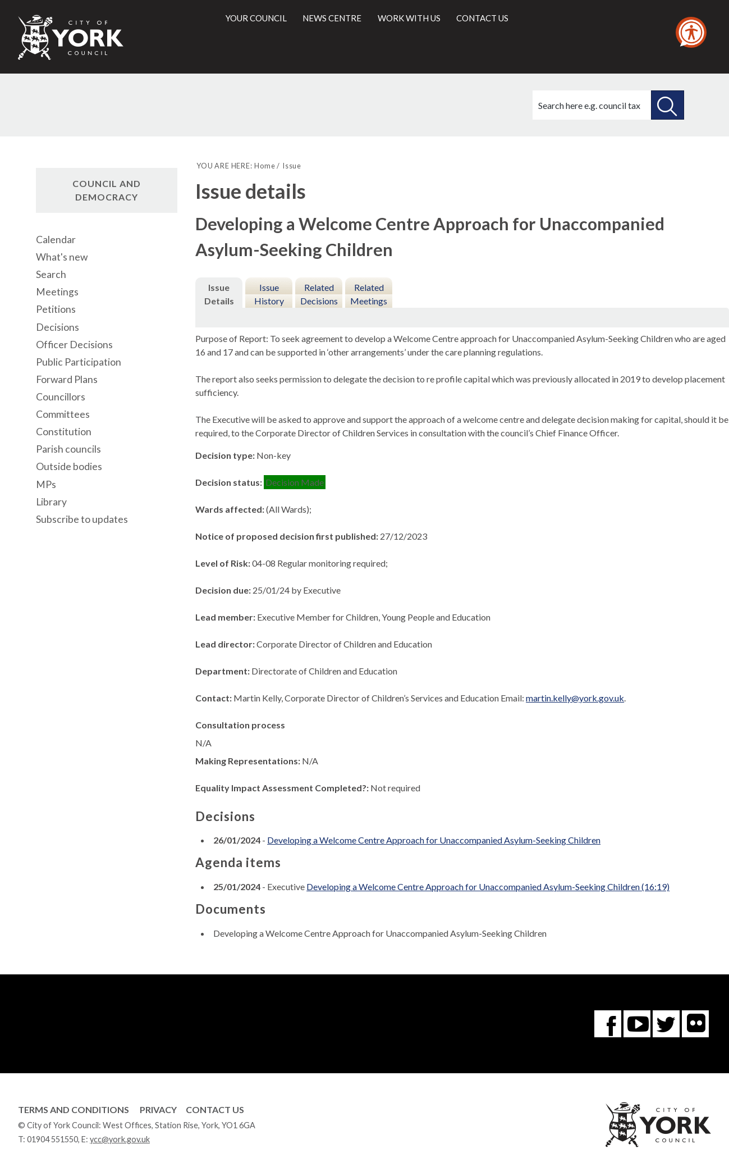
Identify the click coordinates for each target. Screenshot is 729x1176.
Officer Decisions (74, 344)
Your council (256, 18)
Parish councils (68, 449)
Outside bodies (69, 466)
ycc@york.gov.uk (120, 1139)
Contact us (482, 18)
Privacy (158, 1109)
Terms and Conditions (73, 1109)
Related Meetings (368, 294)
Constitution (63, 431)
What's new (62, 257)
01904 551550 (52, 1139)
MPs (46, 484)
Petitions (56, 309)
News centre (331, 18)
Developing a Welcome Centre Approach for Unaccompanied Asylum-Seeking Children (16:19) (488, 886)
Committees (63, 414)
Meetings (57, 292)
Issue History (269, 294)
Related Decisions (319, 294)
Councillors (60, 397)
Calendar (56, 239)
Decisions (57, 327)
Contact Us (215, 1109)
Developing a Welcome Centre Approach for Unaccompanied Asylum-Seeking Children (433, 840)
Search (51, 274)
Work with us (409, 18)
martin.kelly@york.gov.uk (575, 697)
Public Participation (78, 362)
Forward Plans (67, 379)
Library (51, 502)
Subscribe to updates (82, 519)
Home (264, 165)
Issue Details (219, 294)
